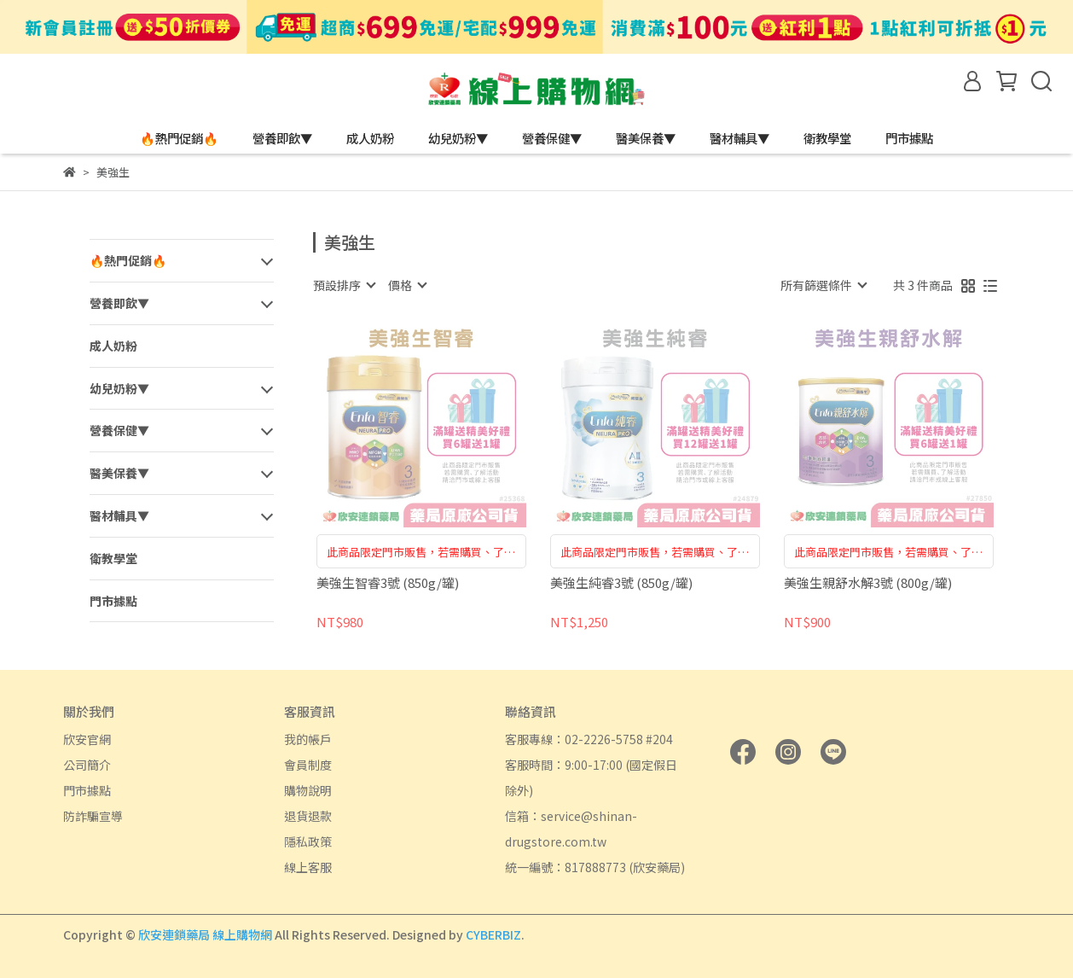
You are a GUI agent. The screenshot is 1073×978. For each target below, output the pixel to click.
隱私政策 (308, 841)
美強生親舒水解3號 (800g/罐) (868, 583)
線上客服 (308, 867)
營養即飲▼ (282, 138)
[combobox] (343, 285)
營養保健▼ (552, 138)
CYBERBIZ (493, 934)
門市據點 (909, 138)
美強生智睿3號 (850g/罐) (387, 583)
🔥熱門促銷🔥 (179, 138)
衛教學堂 (827, 138)
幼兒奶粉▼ (458, 138)
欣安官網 (87, 739)
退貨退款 (308, 815)
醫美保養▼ (646, 138)
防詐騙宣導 (93, 815)
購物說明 (308, 790)
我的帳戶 (308, 739)
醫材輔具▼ (739, 138)
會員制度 (308, 764)
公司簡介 (87, 764)
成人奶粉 (370, 138)
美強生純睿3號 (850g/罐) (621, 583)
